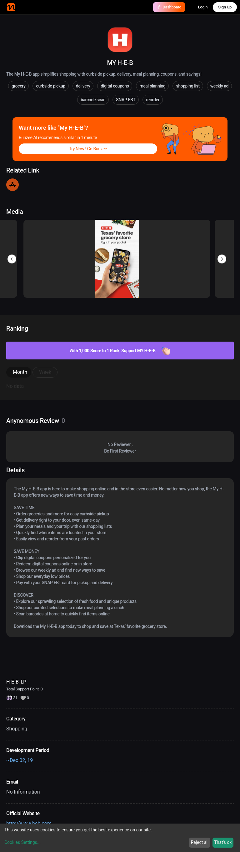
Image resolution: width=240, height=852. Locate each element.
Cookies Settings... (22, 842)
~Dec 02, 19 (19, 760)
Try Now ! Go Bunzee (88, 148)
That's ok (223, 842)
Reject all (200, 842)
